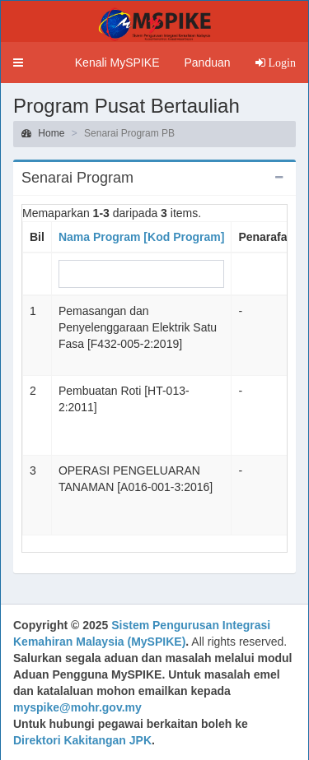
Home (42, 133)
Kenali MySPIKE (117, 62)
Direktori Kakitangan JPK (82, 740)
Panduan (207, 62)
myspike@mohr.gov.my (77, 707)
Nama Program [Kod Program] (141, 236)
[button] (18, 62)
